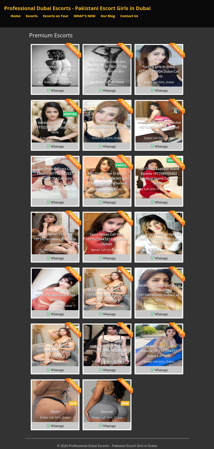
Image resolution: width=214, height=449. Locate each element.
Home (15, 16)
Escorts (32, 16)
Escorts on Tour (55, 16)
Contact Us (129, 16)
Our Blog (108, 16)
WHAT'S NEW (84, 16)
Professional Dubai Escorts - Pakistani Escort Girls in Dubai (77, 8)
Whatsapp (57, 90)
